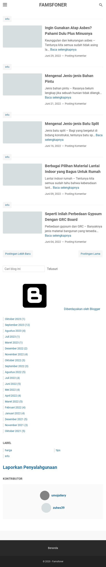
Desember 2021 (16, 419)
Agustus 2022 (15, 372)
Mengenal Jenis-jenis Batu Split (72, 123)
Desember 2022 (16, 348)
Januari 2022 (15, 413)
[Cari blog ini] (101, 5)
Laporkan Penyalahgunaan (30, 467)
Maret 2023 (14, 342)
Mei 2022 (12, 389)
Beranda (53, 548)
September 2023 (17, 324)
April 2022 (13, 395)
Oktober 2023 (15, 318)
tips (58, 450)
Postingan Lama (90, 253)
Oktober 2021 (15, 431)
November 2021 (16, 425)
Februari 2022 (15, 407)
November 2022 (16, 354)
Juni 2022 (13, 383)
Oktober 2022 (15, 360)
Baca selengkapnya (63, 49)
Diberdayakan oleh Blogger (53, 309)
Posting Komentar (75, 55)
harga (8, 450)
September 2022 (16, 366)
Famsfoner (53, 5)
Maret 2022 (14, 401)
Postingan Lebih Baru (18, 253)
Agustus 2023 (15, 330)
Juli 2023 (12, 336)
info (7, 18)
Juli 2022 (12, 377)
